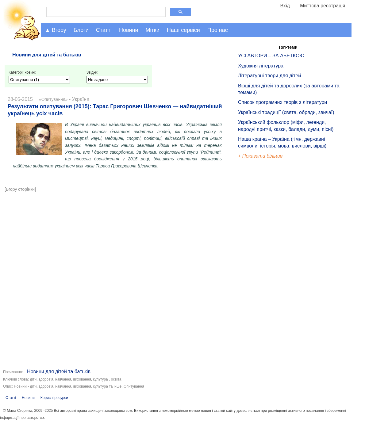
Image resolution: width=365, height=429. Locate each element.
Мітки (152, 30)
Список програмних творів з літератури (282, 102)
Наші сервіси (183, 30)
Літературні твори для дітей (269, 75)
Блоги (81, 30)
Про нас (217, 30)
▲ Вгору (55, 30)
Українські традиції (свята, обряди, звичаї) (286, 112)
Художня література (260, 65)
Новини (128, 30)
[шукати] (105, 12)
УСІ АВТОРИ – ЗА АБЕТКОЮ (271, 55)
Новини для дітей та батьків (58, 371)
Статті (104, 30)
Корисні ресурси (54, 398)
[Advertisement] (117, 240)
